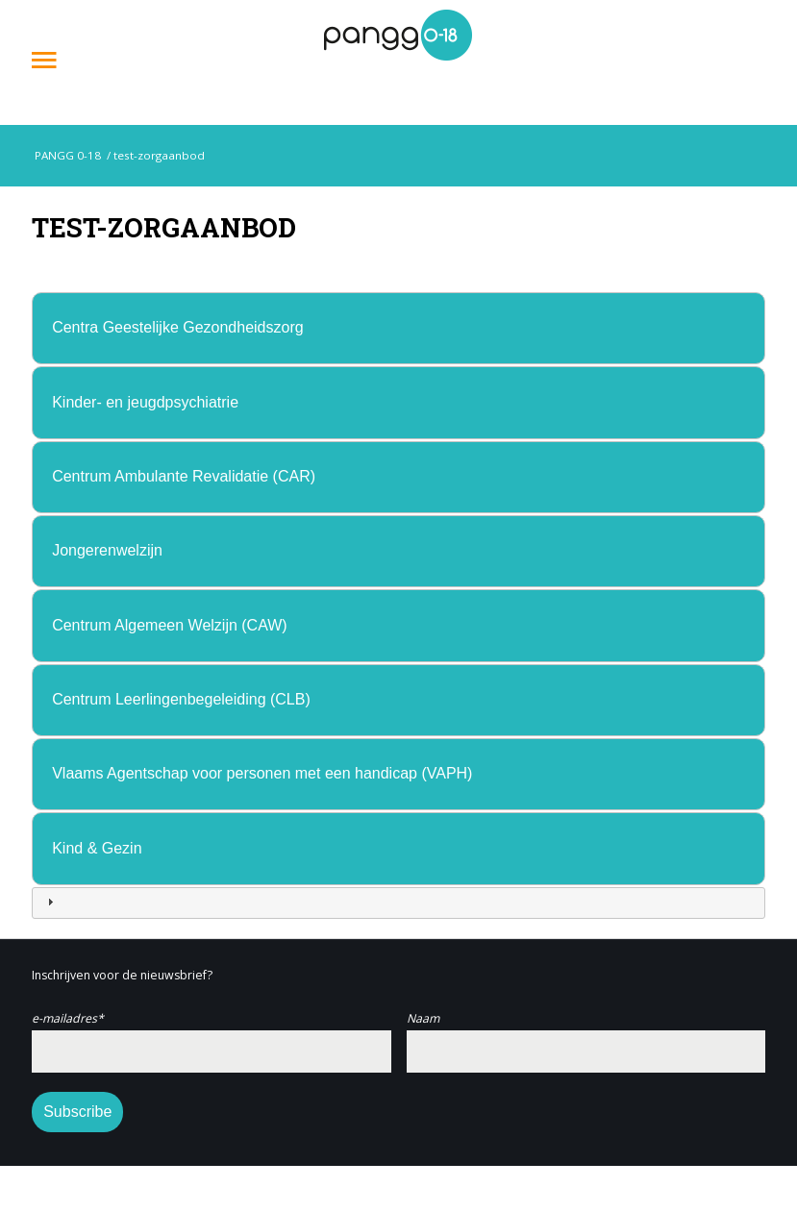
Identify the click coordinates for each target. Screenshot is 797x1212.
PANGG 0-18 (66, 155)
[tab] (398, 328)
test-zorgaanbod (164, 227)
